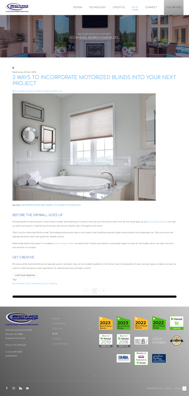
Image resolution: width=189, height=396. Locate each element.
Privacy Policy (179, 388)
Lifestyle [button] (119, 7)
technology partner (158, 222)
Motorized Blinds (20, 91)
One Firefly (158, 388)
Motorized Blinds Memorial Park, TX (45, 91)
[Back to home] (17, 7)
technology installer (64, 244)
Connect (151, 7)
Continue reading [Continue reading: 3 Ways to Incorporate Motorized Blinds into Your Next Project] (25, 275)
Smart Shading (50, 284)
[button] (94, 376)
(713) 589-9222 (173, 7)
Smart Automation (34, 284)
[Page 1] (94, 290)
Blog (135, 7)
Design (77, 7)
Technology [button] (97, 7)
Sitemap (168, 388)
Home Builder (18, 284)
